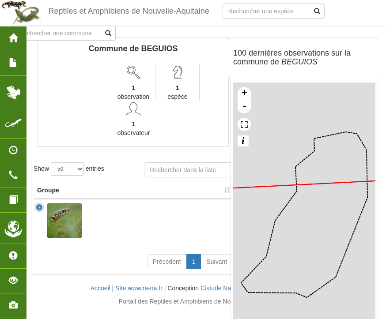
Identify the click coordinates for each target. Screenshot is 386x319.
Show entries (69, 169)
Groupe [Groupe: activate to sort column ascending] (48, 199)
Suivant (216, 270)
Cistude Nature (221, 296)
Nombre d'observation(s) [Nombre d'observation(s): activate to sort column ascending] (170, 195)
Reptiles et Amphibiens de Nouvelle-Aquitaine (128, 11)
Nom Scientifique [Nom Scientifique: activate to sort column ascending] (106, 195)
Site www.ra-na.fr (139, 296)
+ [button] (244, 93)
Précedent (167, 270)
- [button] (244, 106)
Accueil (100, 296)
